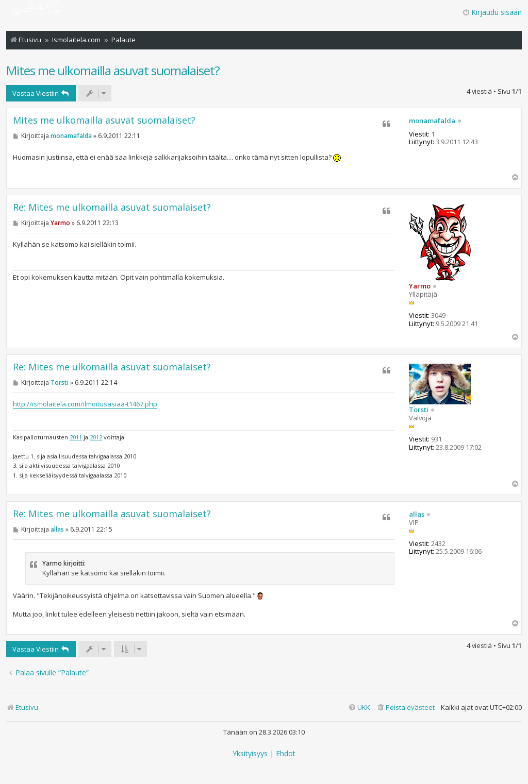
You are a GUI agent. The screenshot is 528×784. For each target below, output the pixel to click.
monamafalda (432, 121)
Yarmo (420, 286)
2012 (96, 437)
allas (416, 514)
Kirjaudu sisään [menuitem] (492, 12)
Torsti (418, 410)
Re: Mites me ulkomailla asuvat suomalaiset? (112, 207)
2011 (76, 437)
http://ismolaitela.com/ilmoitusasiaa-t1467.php (85, 403)
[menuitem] (405, 707)
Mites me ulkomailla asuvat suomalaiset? (113, 70)
